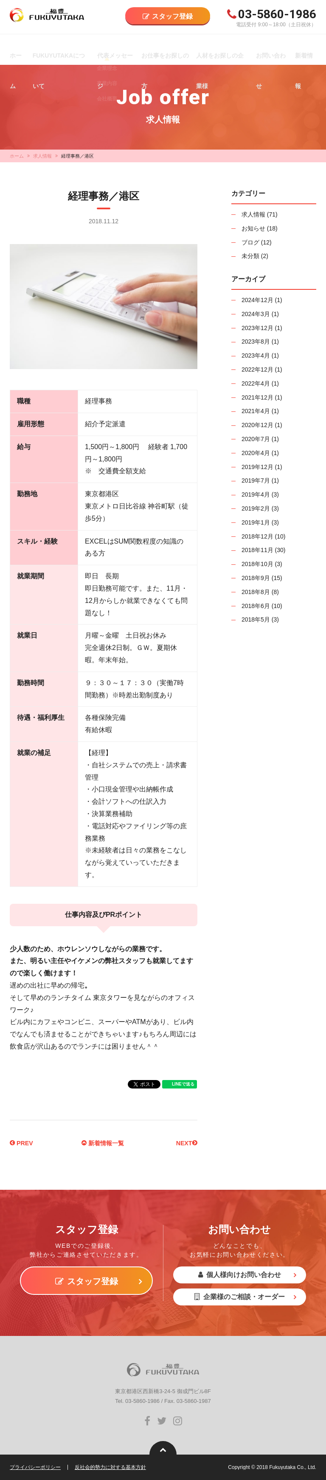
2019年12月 (257, 467)
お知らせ (253, 228)
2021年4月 (256, 411)
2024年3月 (256, 314)
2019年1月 (256, 522)
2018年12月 (257, 536)
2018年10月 (257, 564)
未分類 (250, 256)
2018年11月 (257, 550)
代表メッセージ (113, 55)
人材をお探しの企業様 (221, 55)
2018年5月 (256, 619)
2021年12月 (257, 397)
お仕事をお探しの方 (163, 55)
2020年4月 (256, 453)
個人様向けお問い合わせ (239, 1274)
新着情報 (303, 55)
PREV (23, 1143)
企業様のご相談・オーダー (239, 1296)
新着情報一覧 (103, 1143)
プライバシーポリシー (35, 1467)
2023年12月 (257, 328)
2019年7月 (256, 480)
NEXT (185, 1143)
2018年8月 (256, 592)
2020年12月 (257, 425)
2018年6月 (256, 606)
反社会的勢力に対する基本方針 (110, 1467)
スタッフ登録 (172, 16)
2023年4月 (256, 355)
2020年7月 (256, 439)
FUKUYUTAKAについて (60, 55)
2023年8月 (256, 341)
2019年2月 (256, 508)
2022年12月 (257, 369)
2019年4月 (256, 494)
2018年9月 (256, 578)
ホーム (15, 55)
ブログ (250, 242)
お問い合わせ (270, 55)
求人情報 (42, 155)
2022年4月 (256, 383)
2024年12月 (257, 300)
